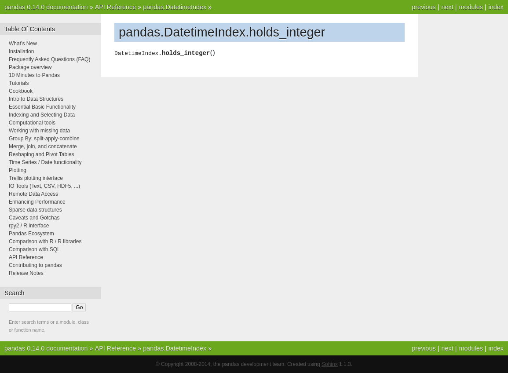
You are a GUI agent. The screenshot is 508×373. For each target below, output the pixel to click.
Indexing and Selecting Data (42, 115)
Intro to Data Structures (36, 99)
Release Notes (26, 273)
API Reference (115, 7)
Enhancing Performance (37, 202)
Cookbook (21, 91)
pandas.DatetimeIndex (174, 7)
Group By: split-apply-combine (44, 138)
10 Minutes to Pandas (34, 75)
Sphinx (330, 364)
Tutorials (19, 83)
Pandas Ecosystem (31, 233)
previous (423, 7)
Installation (21, 51)
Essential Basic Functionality (42, 107)
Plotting (17, 170)
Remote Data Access (33, 194)
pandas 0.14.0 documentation (46, 7)
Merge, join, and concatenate (43, 146)
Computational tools (32, 123)
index (496, 7)
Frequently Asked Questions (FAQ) (49, 59)
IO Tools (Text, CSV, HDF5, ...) (44, 186)
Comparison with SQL (34, 249)
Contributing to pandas (35, 265)
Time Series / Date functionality (45, 162)
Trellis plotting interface (36, 178)
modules (470, 7)
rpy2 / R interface (29, 226)
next (447, 7)
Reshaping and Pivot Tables (41, 154)
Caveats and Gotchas (34, 218)
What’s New (23, 43)
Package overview (30, 67)
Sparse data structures (35, 210)
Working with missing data (39, 131)
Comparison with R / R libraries (45, 241)
